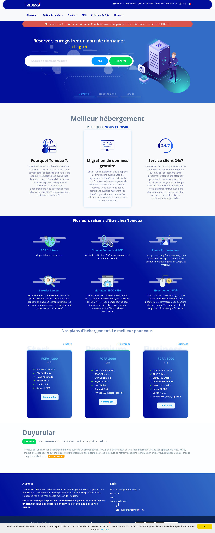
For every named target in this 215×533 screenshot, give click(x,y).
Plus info (104, 529)
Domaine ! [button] (84, 94)
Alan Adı (33, 14)
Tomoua (64, 517)
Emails (72, 14)
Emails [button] (130, 94)
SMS (84, 14)
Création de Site (100, 14)
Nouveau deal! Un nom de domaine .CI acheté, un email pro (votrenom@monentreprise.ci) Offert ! (107, 24)
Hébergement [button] (107, 94)
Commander (49, 396)
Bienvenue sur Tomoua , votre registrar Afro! (73, 441)
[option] (107, 63)
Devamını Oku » (56, 456)
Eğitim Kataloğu (53, 14)
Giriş (182, 3)
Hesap (119, 14)
